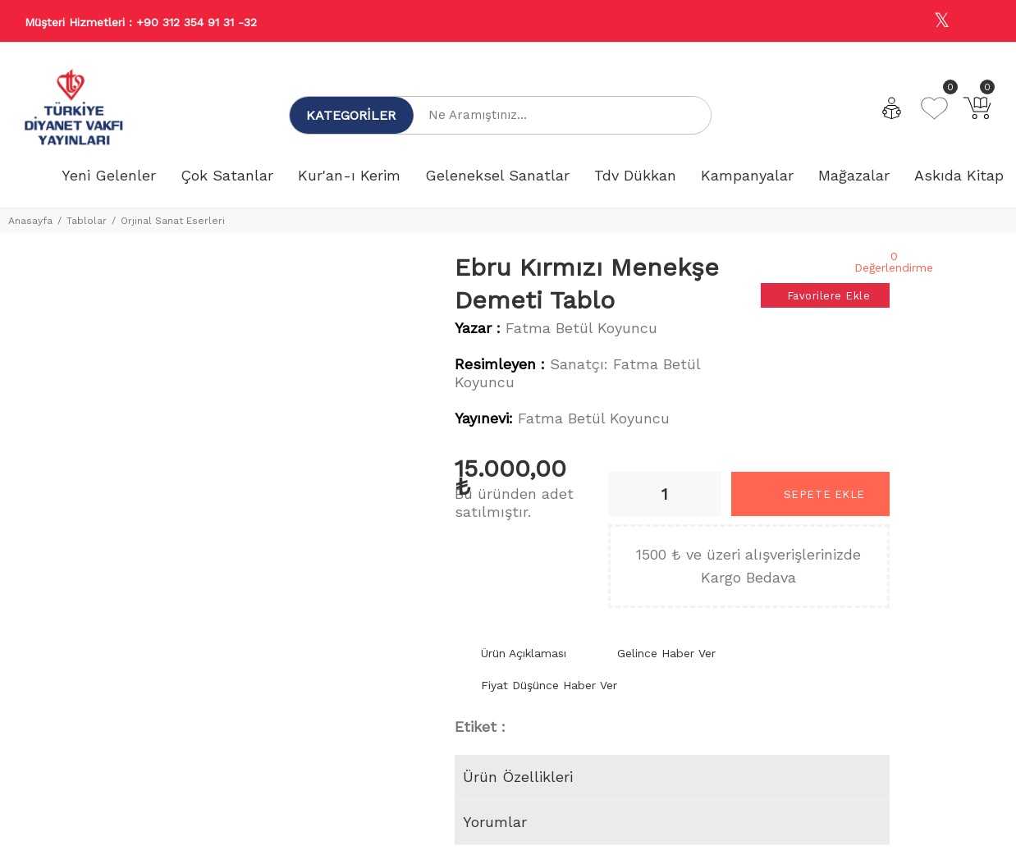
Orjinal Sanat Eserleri (173, 220)
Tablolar (86, 220)
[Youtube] (977, 22)
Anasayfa (30, 220)
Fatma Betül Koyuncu (581, 327)
